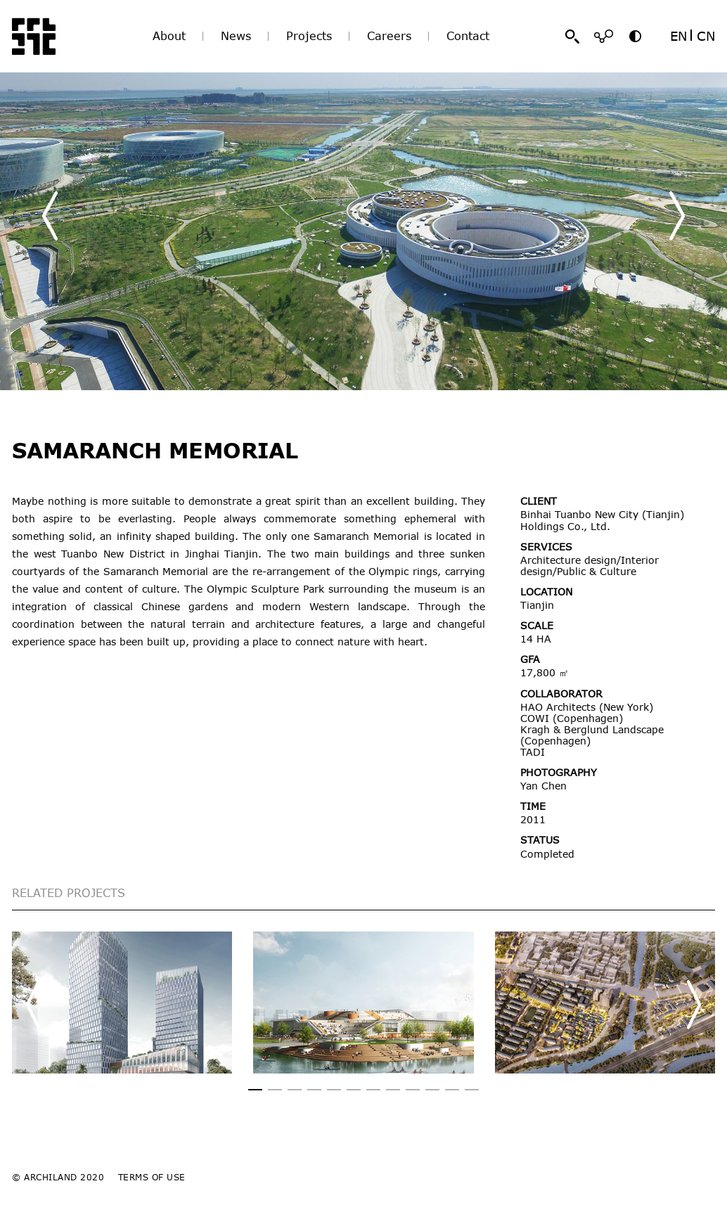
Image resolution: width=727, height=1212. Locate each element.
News (236, 36)
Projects (309, 36)
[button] (677, 215)
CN (706, 36)
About (169, 36)
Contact (467, 36)
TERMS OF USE (152, 1177)
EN (678, 36)
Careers (389, 36)
